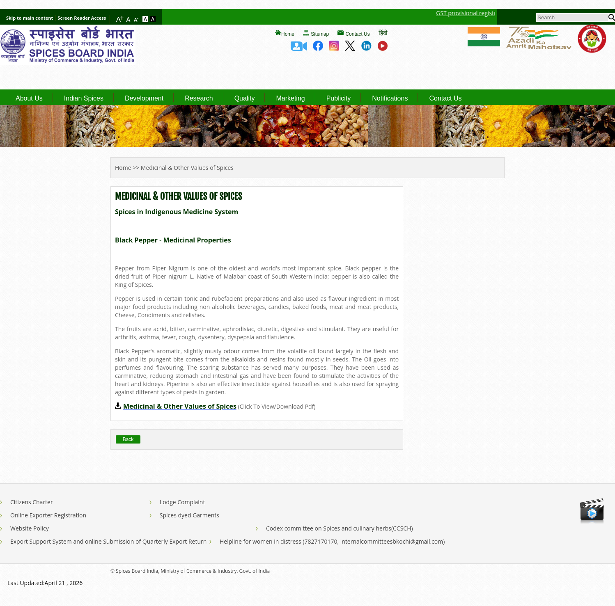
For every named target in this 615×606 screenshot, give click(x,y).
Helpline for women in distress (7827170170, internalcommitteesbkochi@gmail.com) (332, 541)
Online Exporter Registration (48, 515)
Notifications (390, 98)
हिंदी (383, 33)
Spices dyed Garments (189, 515)
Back (128, 439)
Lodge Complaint (182, 502)
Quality (244, 98)
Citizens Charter (31, 502)
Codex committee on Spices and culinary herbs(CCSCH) (339, 528)
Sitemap (320, 34)
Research (199, 98)
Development (144, 98)
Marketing (290, 98)
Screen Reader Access (81, 18)
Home (287, 34)
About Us (29, 98)
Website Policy (29, 528)
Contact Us (357, 34)
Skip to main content (29, 18)
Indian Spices (83, 98)
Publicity (338, 98)
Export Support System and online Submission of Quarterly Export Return (108, 541)
